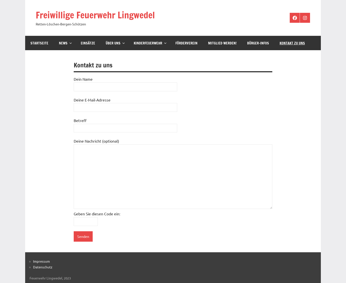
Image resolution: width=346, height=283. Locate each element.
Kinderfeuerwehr (150, 43)
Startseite (39, 43)
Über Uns (115, 43)
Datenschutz (42, 267)
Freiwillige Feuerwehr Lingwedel (95, 15)
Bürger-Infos (258, 43)
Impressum (41, 261)
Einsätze (88, 43)
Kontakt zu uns (292, 43)
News (65, 43)
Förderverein (186, 43)
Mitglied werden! (222, 43)
